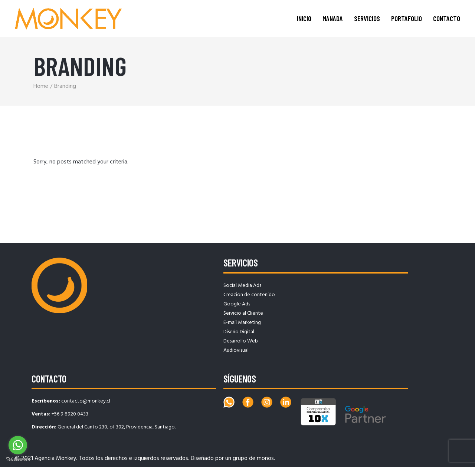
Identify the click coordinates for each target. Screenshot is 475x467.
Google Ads (236, 304)
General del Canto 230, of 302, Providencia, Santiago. (117, 427)
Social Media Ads (242, 285)
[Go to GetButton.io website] (18, 459)
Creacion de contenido (249, 295)
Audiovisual (236, 350)
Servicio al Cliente (243, 313)
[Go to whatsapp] (18, 445)
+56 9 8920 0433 (70, 414)
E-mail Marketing (242, 322)
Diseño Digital (238, 332)
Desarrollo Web (240, 341)
